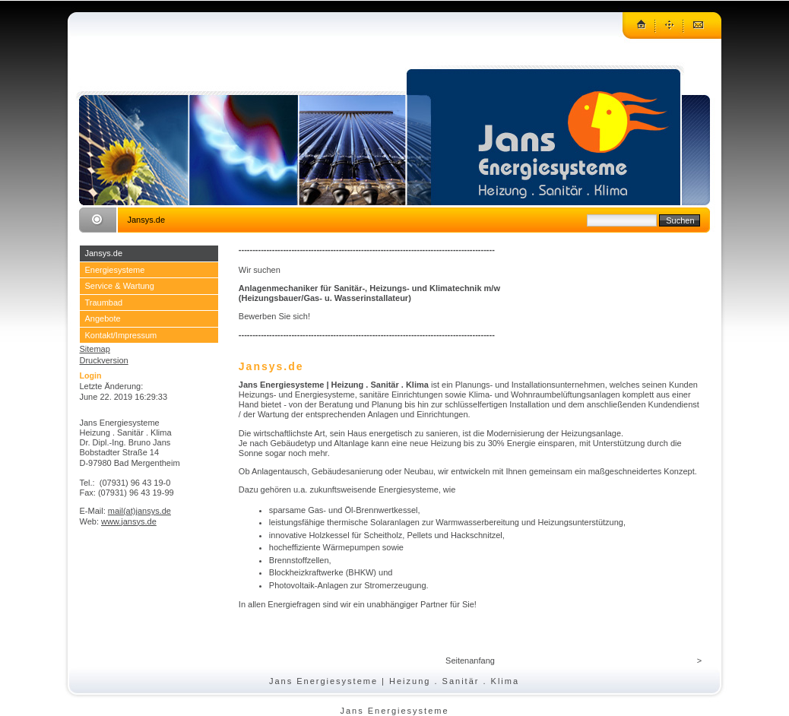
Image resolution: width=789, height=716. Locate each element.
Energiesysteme (115, 269)
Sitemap (95, 348)
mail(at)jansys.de (139, 510)
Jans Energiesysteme (394, 710)
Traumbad (104, 302)
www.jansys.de (129, 521)
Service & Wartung (119, 285)
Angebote (103, 318)
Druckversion (104, 360)
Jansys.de (104, 253)
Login (91, 375)
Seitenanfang (470, 660)
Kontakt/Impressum (121, 335)
